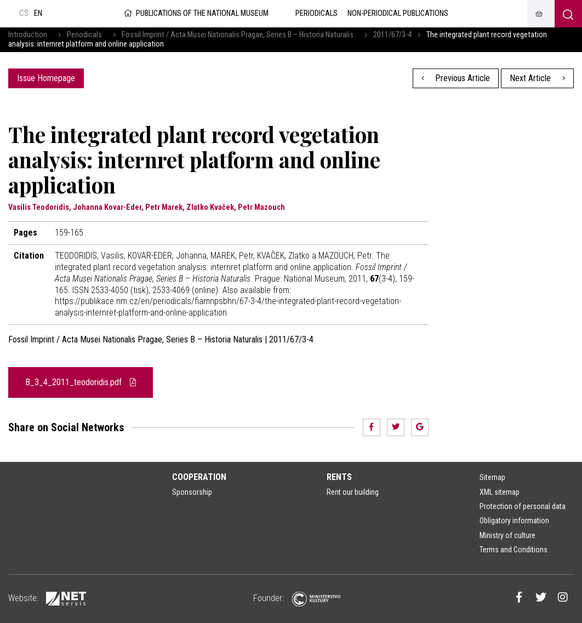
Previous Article (455, 78)
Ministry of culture (507, 535)
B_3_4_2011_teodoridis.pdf (80, 382)
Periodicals (84, 34)
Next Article (537, 78)
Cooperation (199, 477)
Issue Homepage (46, 78)
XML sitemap (500, 492)
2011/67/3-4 (392, 34)
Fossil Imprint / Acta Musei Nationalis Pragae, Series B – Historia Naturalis (237, 34)
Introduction (27, 34)
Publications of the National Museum (195, 13)
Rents (339, 477)
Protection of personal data (523, 506)
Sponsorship (192, 492)
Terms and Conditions (513, 549)
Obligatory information (514, 520)
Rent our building (353, 492)
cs (23, 13)
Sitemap (492, 477)
